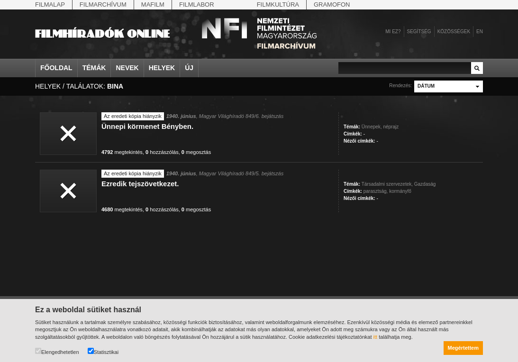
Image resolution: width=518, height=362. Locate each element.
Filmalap (50, 4)
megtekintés (122, 152)
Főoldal (56, 68)
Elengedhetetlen (57, 351)
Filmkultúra (278, 4)
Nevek (127, 68)
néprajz (391, 126)
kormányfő (400, 191)
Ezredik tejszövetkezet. (140, 184)
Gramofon (332, 4)
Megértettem (463, 348)
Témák (94, 68)
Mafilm (152, 4)
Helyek (162, 68)
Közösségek (453, 31)
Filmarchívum (103, 4)
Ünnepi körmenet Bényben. (147, 126)
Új (189, 68)
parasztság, (376, 191)
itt (375, 337)
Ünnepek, (372, 126)
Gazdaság (425, 184)
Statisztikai (103, 351)
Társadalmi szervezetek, (387, 184)
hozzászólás (162, 152)
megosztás (196, 152)
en (479, 31)
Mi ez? (392, 31)
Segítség (419, 31)
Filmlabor (196, 4)
